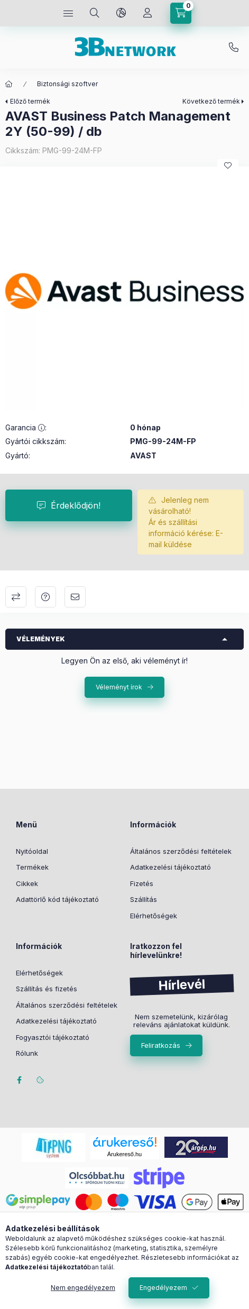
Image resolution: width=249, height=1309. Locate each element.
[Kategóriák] (68, 13)
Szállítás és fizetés (46, 988)
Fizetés (141, 883)
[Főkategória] (9, 84)
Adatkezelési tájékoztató (170, 867)
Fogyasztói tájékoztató (52, 1037)
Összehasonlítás (15, 596)
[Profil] (147, 13)
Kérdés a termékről (45, 596)
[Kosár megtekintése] (180, 13)
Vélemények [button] (40, 639)
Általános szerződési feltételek (181, 851)
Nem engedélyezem (83, 1288)
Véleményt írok (119, 687)
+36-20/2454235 (234, 47)
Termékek (32, 867)
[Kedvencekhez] (227, 165)
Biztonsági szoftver (67, 84)
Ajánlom (75, 596)
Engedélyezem (163, 1288)
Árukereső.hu (124, 1154)
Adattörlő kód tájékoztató (57, 899)
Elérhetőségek (153, 915)
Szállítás (143, 899)
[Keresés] (94, 13)
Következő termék (211, 101)
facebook (19, 1080)
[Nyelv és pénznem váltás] (121, 13)
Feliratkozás (160, 1045)
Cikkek (27, 883)
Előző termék (30, 101)
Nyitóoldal (32, 851)
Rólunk (27, 1053)
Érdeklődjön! (75, 505)
